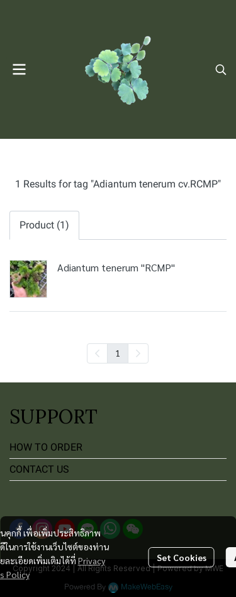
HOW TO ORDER (45, 447)
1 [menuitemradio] (117, 352)
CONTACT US (39, 469)
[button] (221, 69)
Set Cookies (181, 557)
